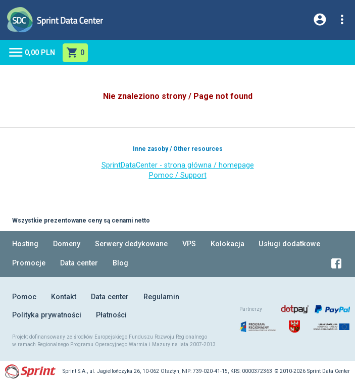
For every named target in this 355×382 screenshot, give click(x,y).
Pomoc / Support (178, 175)
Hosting (25, 244)
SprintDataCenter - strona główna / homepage (178, 165)
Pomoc (24, 297)
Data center (79, 263)
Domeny (66, 244)
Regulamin (161, 297)
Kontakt (63, 297)
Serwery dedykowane (131, 244)
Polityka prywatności (46, 315)
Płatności (111, 315)
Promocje (28, 263)
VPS (189, 244)
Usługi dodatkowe (289, 244)
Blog (120, 263)
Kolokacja (227, 244)
